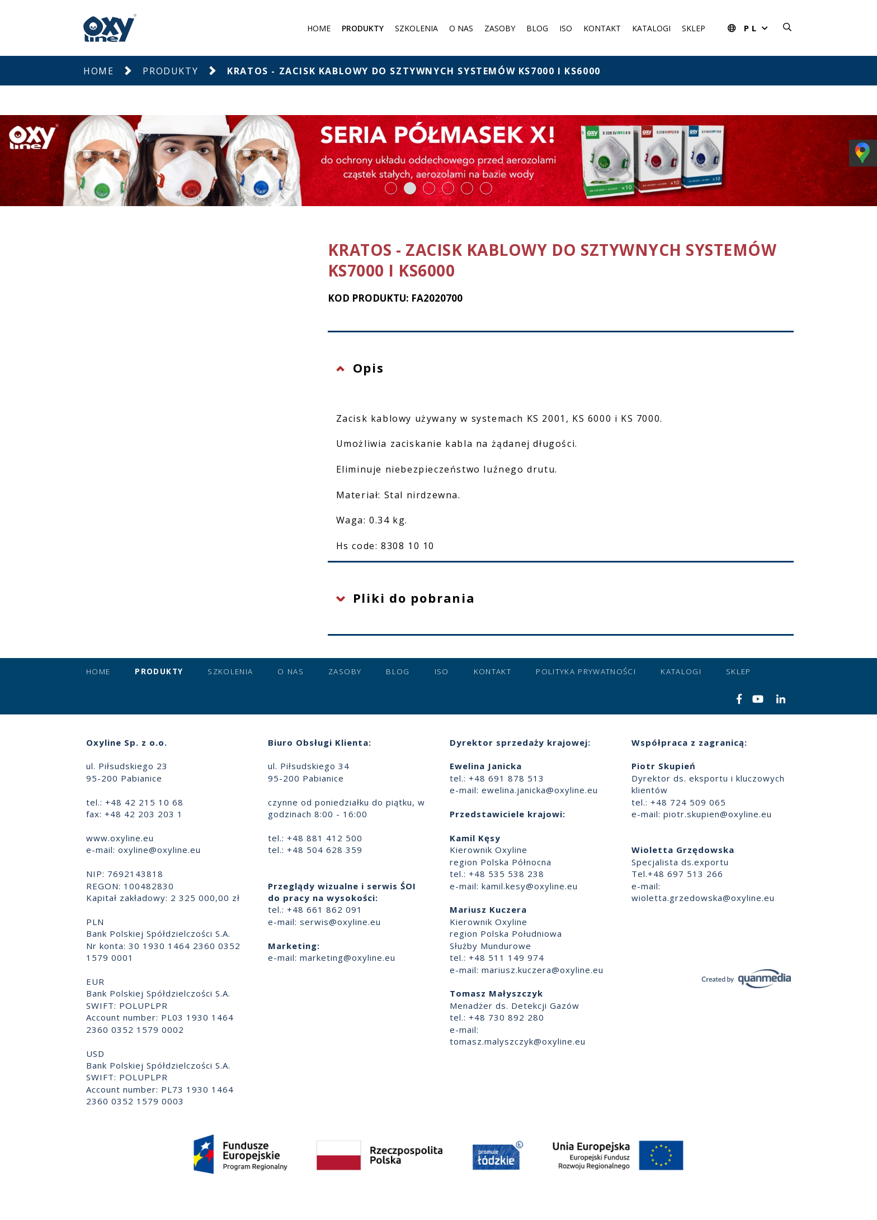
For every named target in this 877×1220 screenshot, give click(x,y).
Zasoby (499, 28)
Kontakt (602, 28)
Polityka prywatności (586, 671)
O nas (461, 28)
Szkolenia (416, 28)
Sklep (693, 28)
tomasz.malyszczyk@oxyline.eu (518, 1041)
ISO (565, 28)
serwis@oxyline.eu (340, 921)
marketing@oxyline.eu (347, 957)
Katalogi (651, 28)
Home (319, 28)
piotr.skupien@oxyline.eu (717, 813)
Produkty (363, 28)
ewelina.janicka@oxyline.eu (540, 789)
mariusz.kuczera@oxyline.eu (542, 969)
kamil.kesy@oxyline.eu (530, 886)
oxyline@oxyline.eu (159, 849)
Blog (537, 28)
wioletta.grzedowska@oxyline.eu (703, 897)
